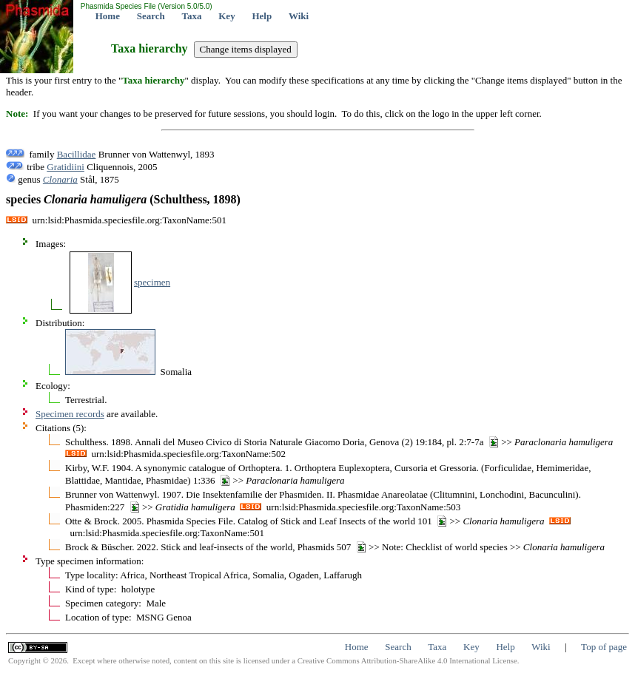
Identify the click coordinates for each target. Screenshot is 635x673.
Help (262, 15)
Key (226, 15)
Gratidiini (65, 166)
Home (107, 15)
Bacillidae (76, 154)
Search (151, 15)
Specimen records (70, 413)
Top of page (604, 646)
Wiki (299, 15)
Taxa (192, 15)
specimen (152, 282)
